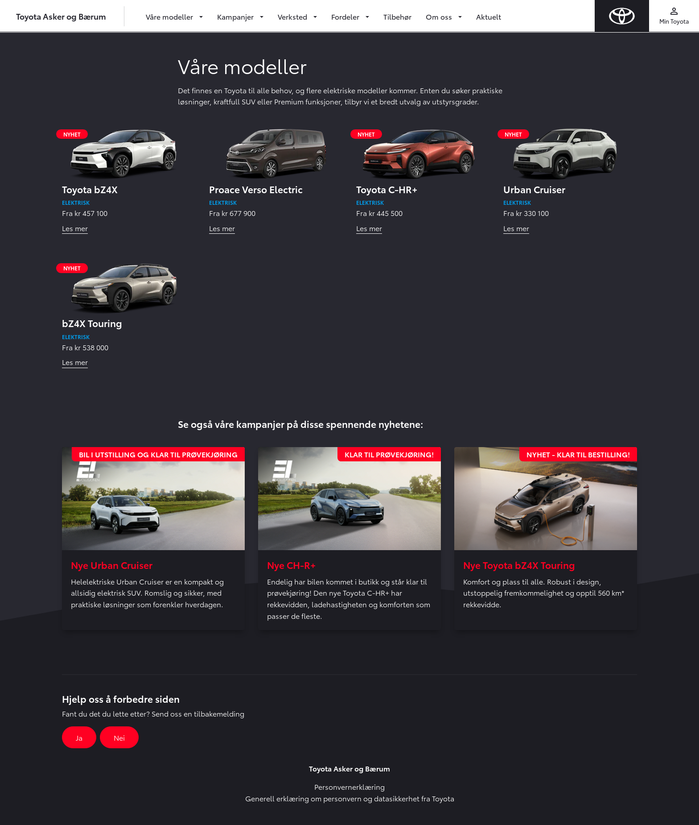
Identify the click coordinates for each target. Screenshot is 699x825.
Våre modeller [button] (170, 16)
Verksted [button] (293, 16)
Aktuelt (488, 16)
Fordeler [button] (346, 16)
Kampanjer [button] (236, 16)
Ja (79, 737)
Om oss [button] (440, 16)
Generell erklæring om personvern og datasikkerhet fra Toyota (349, 798)
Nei (119, 737)
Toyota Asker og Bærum (61, 15)
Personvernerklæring (349, 786)
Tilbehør (397, 16)
